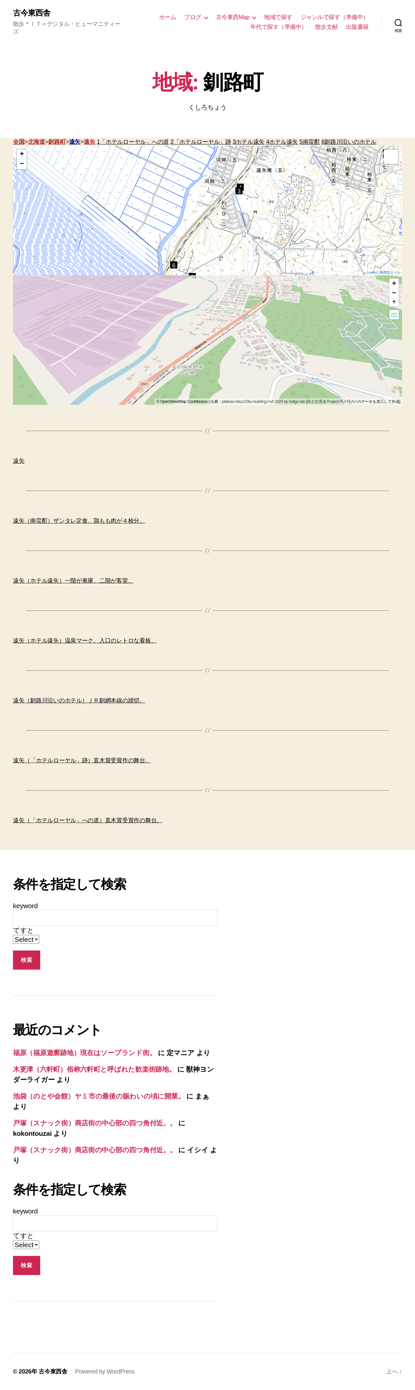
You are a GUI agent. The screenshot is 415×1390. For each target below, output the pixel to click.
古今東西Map (233, 17)
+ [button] (22, 154)
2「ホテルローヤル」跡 (201, 142)
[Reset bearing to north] (394, 302)
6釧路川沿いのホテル (349, 142)
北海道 (36, 142)
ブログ (192, 17)
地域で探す (278, 17)
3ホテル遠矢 (249, 142)
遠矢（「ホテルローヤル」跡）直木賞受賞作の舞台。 (82, 760)
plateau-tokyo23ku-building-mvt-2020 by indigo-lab (263, 401)
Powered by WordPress (105, 1371)
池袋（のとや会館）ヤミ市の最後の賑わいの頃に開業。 (98, 1096)
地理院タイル (390, 272)
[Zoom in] (394, 283)
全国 (18, 142)
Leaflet (372, 272)
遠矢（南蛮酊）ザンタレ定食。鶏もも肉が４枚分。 (79, 521)
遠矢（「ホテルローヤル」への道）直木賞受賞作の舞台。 (87, 820)
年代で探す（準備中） (278, 27)
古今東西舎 (31, 13)
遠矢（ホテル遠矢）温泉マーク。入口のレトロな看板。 (85, 640)
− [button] (22, 164)
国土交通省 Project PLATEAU (331, 401)
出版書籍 (357, 27)
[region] (207, 340)
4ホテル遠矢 (282, 142)
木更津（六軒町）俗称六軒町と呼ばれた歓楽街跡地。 (94, 1069)
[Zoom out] (394, 292)
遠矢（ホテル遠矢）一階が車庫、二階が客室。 (73, 580)
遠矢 (74, 142)
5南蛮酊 (310, 142)
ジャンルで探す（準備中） (335, 17)
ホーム (167, 17)
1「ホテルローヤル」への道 (133, 142)
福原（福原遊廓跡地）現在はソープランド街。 (84, 1052)
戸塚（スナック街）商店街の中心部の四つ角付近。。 (95, 1123)
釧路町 (56, 142)
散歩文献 (326, 27)
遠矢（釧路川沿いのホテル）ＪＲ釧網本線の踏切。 (79, 700)
